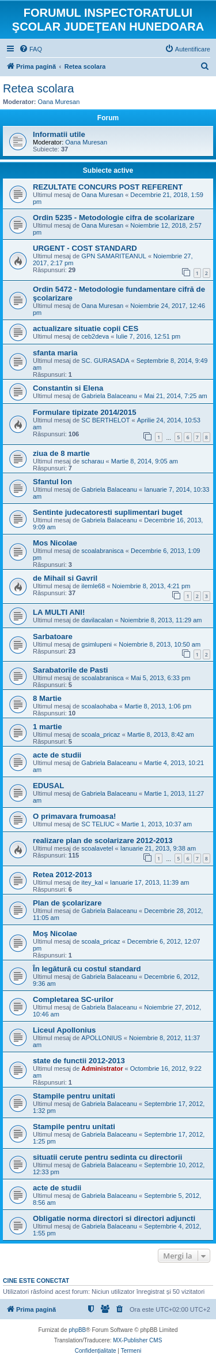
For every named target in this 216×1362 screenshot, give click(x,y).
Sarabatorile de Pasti (70, 670)
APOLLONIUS (101, 1037)
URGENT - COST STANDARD (85, 248)
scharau (92, 461)
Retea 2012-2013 (62, 874)
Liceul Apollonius (64, 1030)
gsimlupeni (96, 644)
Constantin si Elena (68, 388)
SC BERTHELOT (105, 420)
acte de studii (57, 755)
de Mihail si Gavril (65, 578)
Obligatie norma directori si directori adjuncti (114, 1218)
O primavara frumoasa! (74, 816)
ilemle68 (93, 585)
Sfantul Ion (52, 481)
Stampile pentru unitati (74, 1096)
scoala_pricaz (100, 734)
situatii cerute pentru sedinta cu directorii (107, 1157)
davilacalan (97, 620)
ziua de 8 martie (61, 453)
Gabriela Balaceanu (109, 395)
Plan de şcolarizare (67, 903)
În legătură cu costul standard (87, 968)
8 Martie (47, 698)
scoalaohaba (99, 706)
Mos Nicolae (55, 543)
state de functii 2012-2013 (79, 1060)
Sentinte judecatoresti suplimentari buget (107, 512)
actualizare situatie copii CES (85, 328)
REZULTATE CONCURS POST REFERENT (108, 187)
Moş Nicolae (55, 933)
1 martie (47, 726)
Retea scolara (38, 88)
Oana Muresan (59, 101)
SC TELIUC (97, 824)
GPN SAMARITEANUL (113, 256)
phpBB (77, 1330)
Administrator (102, 1068)
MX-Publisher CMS (137, 1340)
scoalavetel (97, 848)
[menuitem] (30, 49)
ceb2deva (95, 336)
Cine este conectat (36, 1280)
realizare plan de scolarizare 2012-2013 (103, 840)
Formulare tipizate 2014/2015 (85, 412)
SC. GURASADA (105, 360)
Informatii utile (59, 134)
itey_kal (92, 882)
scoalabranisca (102, 550)
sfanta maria (55, 352)
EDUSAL (48, 785)
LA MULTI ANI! (59, 612)
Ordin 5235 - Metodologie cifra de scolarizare (114, 217)
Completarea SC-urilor (73, 999)
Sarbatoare (53, 636)
